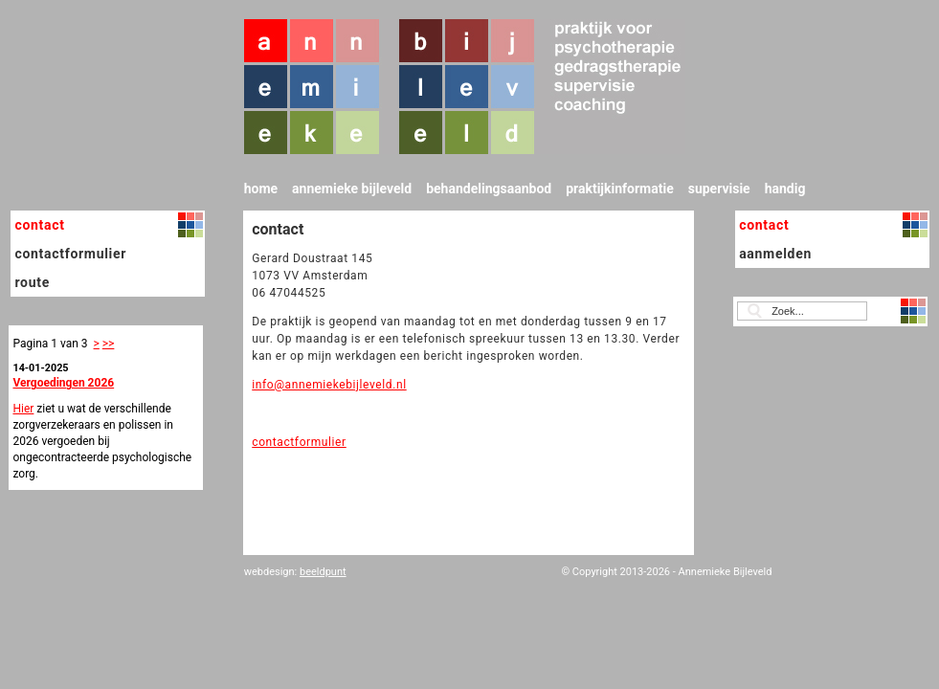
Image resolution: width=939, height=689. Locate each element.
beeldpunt (323, 572)
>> (108, 343)
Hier (23, 408)
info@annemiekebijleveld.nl (329, 384)
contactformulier (299, 442)
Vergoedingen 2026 (63, 382)
